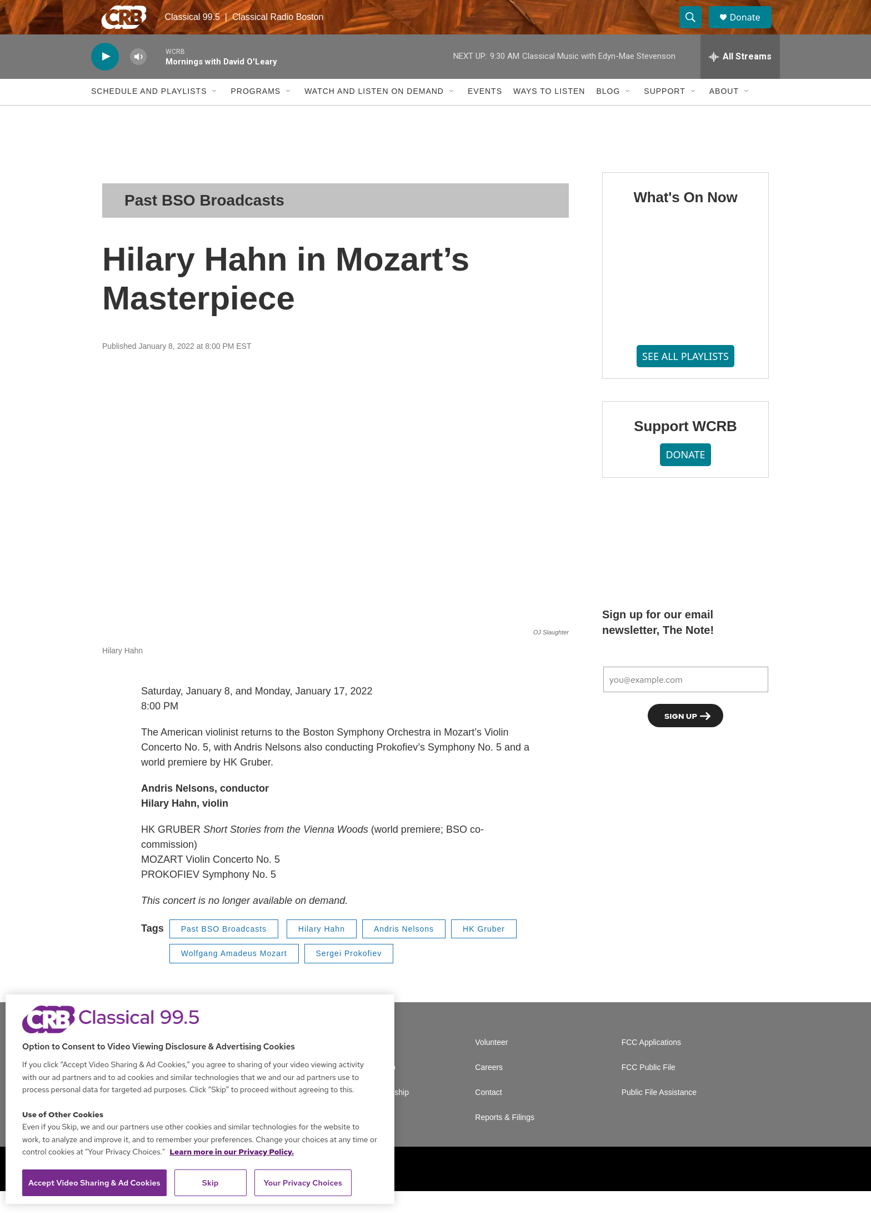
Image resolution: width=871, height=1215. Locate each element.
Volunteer (491, 1066)
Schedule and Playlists (149, 115)
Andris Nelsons (404, 952)
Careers (489, 1091)
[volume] (138, 80)
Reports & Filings (504, 1141)
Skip (210, 1183)
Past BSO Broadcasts (204, 224)
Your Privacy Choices (302, 1183)
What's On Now (685, 221)
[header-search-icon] (695, 29)
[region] (200, 1099)
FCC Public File (648, 1091)
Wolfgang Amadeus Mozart (234, 977)
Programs (256, 115)
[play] (105, 80)
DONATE (685, 478)
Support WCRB (685, 450)
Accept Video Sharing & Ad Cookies (94, 1183)
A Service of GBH (359, 1066)
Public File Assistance (659, 1116)
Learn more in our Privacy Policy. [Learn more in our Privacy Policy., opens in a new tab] (231, 1152)
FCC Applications (651, 1066)
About (724, 115)
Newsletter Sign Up (362, 1091)
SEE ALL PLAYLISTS (685, 380)
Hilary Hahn (321, 952)
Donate (751, 29)
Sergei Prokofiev (349, 977)
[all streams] (740, 80)
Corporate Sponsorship (369, 1116)
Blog (608, 115)
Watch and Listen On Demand (374, 115)
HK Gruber (484, 952)
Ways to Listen (549, 115)
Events (485, 115)
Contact (488, 1116)
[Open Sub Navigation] (215, 115)
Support (664, 115)
